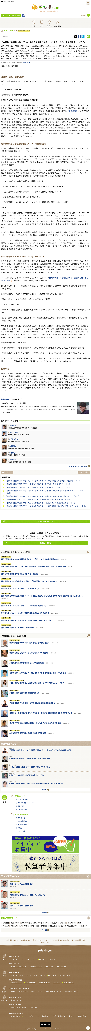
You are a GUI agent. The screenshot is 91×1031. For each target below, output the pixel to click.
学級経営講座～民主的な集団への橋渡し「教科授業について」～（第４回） (29, 581)
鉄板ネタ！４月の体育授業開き (21, 884)
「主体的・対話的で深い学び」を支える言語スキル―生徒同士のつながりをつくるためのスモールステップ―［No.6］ (45, 491)
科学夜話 (19, 828)
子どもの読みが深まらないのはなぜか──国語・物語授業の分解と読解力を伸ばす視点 (33, 566)
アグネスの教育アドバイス (17, 680)
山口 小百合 (13, 439)
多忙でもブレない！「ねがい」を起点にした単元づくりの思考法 (25, 613)
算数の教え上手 (21, 818)
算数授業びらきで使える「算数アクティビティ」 (28, 895)
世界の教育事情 (21, 824)
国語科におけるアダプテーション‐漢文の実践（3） (20, 588)
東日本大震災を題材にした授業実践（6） (24, 693)
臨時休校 (14, 66)
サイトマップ (45, 942)
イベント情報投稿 (42, 1016)
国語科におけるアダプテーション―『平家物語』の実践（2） (24, 605)
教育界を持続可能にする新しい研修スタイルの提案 (28, 653)
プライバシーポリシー (42, 940)
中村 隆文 (12, 453)
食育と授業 (49, 966)
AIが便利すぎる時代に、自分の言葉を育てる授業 (27, 733)
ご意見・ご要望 (28, 543)
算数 (34, 923)
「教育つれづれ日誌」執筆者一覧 (77, 466)
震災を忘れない (14, 690)
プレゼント (33, 1007)
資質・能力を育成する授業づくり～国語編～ (17, 627)
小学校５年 (62, 923)
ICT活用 (41, 923)
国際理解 (44, 926)
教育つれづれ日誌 (24, 31)
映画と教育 (20, 806)
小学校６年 (72, 923)
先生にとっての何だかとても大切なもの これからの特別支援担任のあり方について (40, 713)
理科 (32, 926)
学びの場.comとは (12, 940)
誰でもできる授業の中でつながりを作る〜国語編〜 (20, 574)
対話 (8, 66)
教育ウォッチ (31, 959)
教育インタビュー (17, 959)
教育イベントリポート (18, 966)
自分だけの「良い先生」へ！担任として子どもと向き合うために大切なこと (37, 673)
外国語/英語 (53, 926)
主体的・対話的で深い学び (68, 926)
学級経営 (53, 923)
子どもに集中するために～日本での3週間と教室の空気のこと (32, 703)
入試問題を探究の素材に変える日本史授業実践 (26, 663)
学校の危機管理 (21, 821)
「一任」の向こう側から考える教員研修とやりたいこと (29, 767)
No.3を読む (6, 472)
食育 (79, 923)
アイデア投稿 (28, 1016)
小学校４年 (83, 926)
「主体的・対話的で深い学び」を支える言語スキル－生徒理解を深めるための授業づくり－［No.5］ (42, 496)
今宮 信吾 (13, 432)
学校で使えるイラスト (53, 991)
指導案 (13, 991)
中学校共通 (5, 926)
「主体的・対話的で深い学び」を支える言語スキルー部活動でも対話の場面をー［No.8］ (38, 484)
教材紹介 (52, 959)
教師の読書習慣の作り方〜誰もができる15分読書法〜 (29, 643)
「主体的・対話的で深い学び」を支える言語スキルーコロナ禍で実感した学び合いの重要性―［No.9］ (43, 481)
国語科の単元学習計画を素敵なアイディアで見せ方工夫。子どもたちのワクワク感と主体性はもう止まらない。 (42, 596)
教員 (37, 926)
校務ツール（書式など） (72, 991)
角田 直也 (12, 459)
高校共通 (14, 926)
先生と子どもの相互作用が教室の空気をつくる (26, 775)
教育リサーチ (61, 966)
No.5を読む (85, 472)
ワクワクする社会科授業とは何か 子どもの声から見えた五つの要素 (35, 723)
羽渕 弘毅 (12, 425)
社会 (20, 926)
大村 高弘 (12, 446)
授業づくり (15, 923)
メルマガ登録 (15, 1016)
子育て (26, 926)
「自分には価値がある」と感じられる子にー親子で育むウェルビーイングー (37, 683)
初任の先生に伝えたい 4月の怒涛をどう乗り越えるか (29, 758)
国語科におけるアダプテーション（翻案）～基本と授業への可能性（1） (28, 620)
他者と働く (74, 111)
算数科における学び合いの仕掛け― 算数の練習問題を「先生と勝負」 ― (36, 783)
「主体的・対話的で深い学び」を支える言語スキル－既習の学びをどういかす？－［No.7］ (39, 487)
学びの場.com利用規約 (61, 940)
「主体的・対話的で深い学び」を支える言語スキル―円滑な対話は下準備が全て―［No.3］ (39, 499)
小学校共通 (5, 923)
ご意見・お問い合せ (59, 1016)
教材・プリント (36, 991)
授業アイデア (23, 991)
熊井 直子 (26, 62)
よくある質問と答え (78, 940)
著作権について (26, 940)
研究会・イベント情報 (18, 1007)
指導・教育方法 (26, 923)
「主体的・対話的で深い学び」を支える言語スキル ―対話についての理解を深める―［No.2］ (41, 503)
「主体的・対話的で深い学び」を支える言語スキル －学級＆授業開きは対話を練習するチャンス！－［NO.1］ (46, 506)
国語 (3, 66)
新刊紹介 (42, 959)
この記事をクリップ (28, 521)
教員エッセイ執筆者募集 (77, 1016)
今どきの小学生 (21, 831)
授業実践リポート (36, 966)
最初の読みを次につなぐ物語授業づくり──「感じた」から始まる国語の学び (30, 559)
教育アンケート (16, 1000)
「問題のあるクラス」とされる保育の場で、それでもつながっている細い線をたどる (40, 750)
